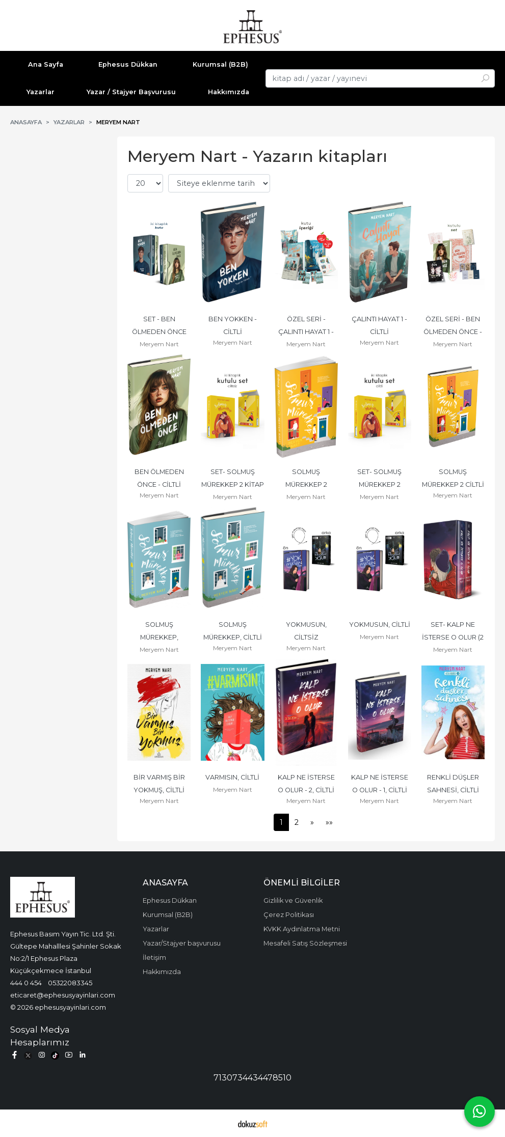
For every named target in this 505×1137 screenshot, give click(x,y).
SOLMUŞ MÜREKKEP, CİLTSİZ (160, 637)
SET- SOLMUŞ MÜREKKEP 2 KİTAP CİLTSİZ (233, 484)
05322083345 (70, 983)
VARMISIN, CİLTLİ (232, 777)
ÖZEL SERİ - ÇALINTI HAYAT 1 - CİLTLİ (306, 331)
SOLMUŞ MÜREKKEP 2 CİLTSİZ (307, 484)
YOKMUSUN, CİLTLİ (379, 624)
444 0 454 (26, 983)
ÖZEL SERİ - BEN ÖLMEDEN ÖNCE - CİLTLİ (453, 331)
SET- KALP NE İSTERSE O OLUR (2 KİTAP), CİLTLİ (453, 637)
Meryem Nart (159, 344)
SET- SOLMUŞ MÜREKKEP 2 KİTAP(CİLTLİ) (380, 484)
